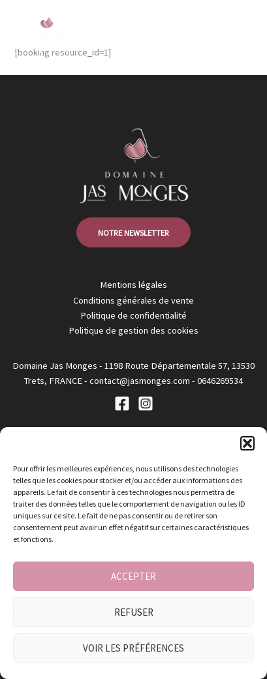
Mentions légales (133, 285)
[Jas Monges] (45, 32)
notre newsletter (133, 232)
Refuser (133, 612)
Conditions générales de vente (133, 300)
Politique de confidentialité (133, 315)
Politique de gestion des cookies (133, 330)
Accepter (133, 576)
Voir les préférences (133, 648)
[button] (247, 443)
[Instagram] (145, 403)
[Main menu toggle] (240, 32)
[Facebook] (122, 403)
